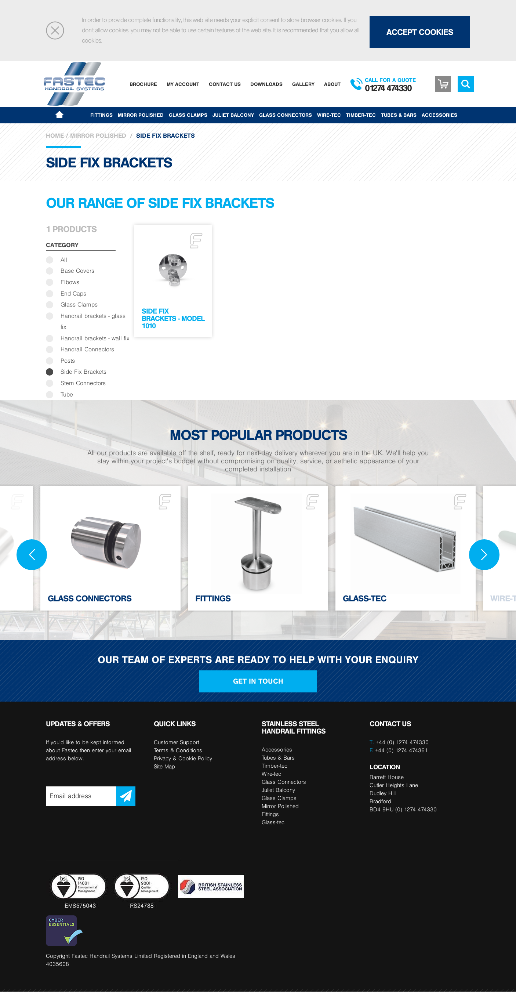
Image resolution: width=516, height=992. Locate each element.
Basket (443, 84)
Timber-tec (361, 115)
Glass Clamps (188, 115)
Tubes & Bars (399, 115)
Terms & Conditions (178, 750)
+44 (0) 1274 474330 (402, 742)
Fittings (101, 115)
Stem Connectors (83, 383)
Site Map (164, 767)
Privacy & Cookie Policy (183, 759)
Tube (67, 394)
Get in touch (258, 682)
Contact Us (225, 84)
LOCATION (385, 767)
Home (55, 136)
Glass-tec (273, 822)
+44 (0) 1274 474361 (399, 750)
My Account (183, 84)
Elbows (70, 282)
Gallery (303, 84)
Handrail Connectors (87, 349)
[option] (110, 549)
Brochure (143, 84)
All (64, 259)
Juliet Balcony (233, 115)
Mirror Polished (141, 115)
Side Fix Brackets (83, 372)
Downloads (266, 84)
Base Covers (77, 271)
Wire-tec (329, 115)
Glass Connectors (285, 115)
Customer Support (176, 742)
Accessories (439, 115)
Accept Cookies (419, 32)
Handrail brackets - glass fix (93, 321)
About (332, 84)
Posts (68, 360)
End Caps (73, 293)
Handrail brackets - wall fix (95, 338)
